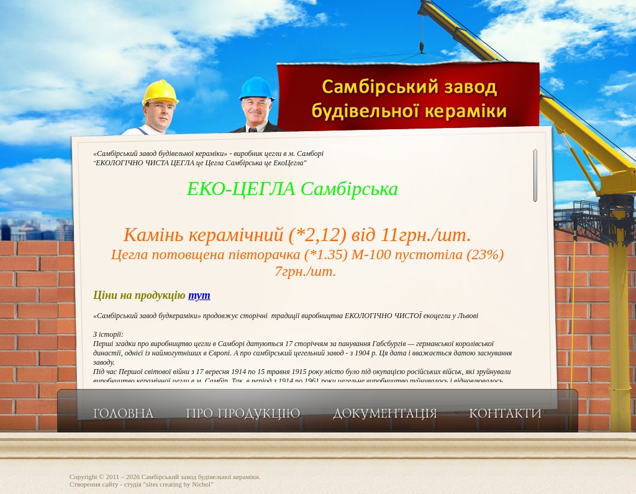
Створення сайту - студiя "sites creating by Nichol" (142, 484)
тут (199, 295)
